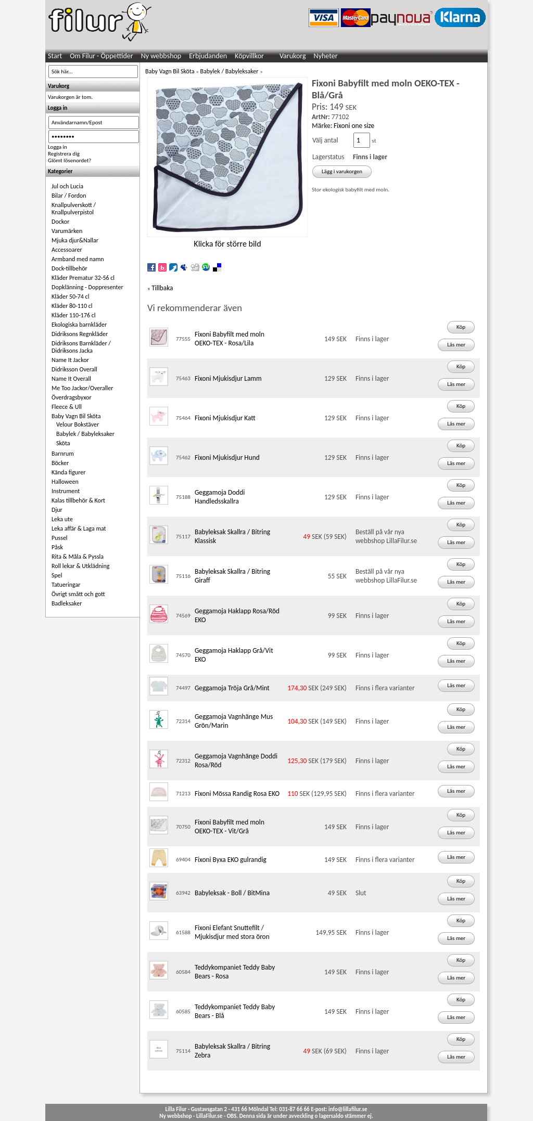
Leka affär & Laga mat (79, 528)
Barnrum (63, 453)
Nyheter (326, 55)
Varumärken (67, 231)
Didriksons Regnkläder (80, 334)
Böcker (60, 463)
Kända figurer (68, 472)
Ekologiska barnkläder (79, 324)
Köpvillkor (249, 55)
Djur (57, 509)
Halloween (65, 481)
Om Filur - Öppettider (101, 55)
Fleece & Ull (67, 406)
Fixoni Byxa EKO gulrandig (230, 859)
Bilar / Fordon (69, 195)
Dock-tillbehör (69, 268)
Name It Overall (71, 378)
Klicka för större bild (227, 244)
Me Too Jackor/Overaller (82, 388)
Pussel (60, 538)
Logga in (57, 147)
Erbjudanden (208, 55)
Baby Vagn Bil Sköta (76, 416)
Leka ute (62, 519)
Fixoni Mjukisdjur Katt (225, 418)
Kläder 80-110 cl (72, 306)
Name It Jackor (70, 360)
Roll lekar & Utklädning (80, 566)
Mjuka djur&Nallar (75, 240)
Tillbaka (162, 288)
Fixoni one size (354, 125)
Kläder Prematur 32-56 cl (83, 277)
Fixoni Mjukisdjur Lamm (228, 378)
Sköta (63, 443)
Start (55, 55)
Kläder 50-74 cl (70, 296)
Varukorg (293, 55)
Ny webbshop (161, 55)
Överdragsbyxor (72, 397)
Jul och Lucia (67, 186)
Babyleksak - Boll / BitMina (232, 892)
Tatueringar (66, 584)
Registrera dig (64, 153)
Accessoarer (67, 249)
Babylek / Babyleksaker (85, 433)
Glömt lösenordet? (69, 160)
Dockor (60, 221)
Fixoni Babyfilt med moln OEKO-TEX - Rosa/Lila (229, 338)
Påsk (57, 547)
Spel (57, 575)
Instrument (66, 491)
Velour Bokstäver (77, 424)
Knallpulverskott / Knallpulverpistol (74, 208)
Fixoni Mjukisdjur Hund (227, 457)
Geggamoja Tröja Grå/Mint (232, 688)
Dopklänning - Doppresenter (87, 287)
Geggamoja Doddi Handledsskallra (220, 497)
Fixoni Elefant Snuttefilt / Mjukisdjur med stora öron (232, 932)
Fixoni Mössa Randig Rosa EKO (237, 793)
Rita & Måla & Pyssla (78, 556)
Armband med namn (78, 259)
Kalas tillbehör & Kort (78, 500)
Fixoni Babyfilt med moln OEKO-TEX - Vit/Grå (229, 826)
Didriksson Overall (74, 369)
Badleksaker (67, 603)
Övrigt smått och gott (78, 594)
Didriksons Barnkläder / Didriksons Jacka (81, 347)
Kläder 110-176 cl (74, 315)
